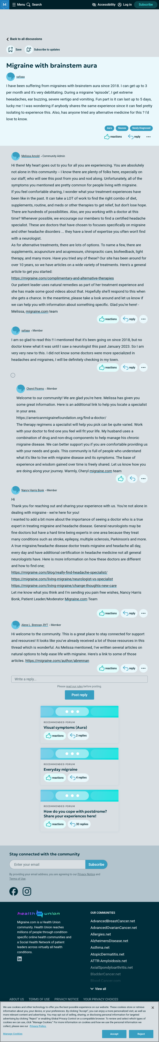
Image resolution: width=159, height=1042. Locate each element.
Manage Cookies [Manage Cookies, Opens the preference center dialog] (12, 1033)
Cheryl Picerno (35, 388)
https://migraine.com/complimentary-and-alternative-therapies (62, 278)
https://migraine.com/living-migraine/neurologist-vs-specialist (62, 579)
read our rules (74, 686)
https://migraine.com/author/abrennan (57, 660)
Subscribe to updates (42, 49)
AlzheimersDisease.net (109, 941)
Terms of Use (17, 878)
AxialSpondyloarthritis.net (111, 967)
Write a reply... (25, 679)
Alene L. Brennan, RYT (34, 625)
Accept (114, 1033)
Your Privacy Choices (100, 999)
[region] (79, 1021)
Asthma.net (100, 947)
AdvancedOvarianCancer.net (113, 927)
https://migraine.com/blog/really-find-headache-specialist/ (59, 572)
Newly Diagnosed (141, 128)
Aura (109, 128)
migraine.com (37, 311)
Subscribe (146, 4)
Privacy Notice (86, 874)
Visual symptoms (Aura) (65, 727)
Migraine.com (76, 599)
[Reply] (134, 137)
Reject (141, 1033)
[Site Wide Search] (34, 4)
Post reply (79, 695)
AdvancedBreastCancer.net (112, 921)
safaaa (20, 76)
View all (98, 989)
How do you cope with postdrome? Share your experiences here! (75, 813)
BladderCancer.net (105, 974)
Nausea (122, 128)
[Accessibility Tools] (103, 4)
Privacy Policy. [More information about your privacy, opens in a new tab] (38, 1026)
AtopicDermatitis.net (107, 954)
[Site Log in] (124, 4)
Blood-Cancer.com (105, 980)
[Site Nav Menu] (19, 4)
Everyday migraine (60, 769)
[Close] (152, 1007)
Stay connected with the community (44, 854)
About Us (16, 999)
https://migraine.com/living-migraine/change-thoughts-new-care (64, 585)
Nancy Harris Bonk (32, 490)
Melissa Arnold (30, 156)
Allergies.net (100, 934)
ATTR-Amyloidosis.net (108, 961)
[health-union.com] (38, 913)
